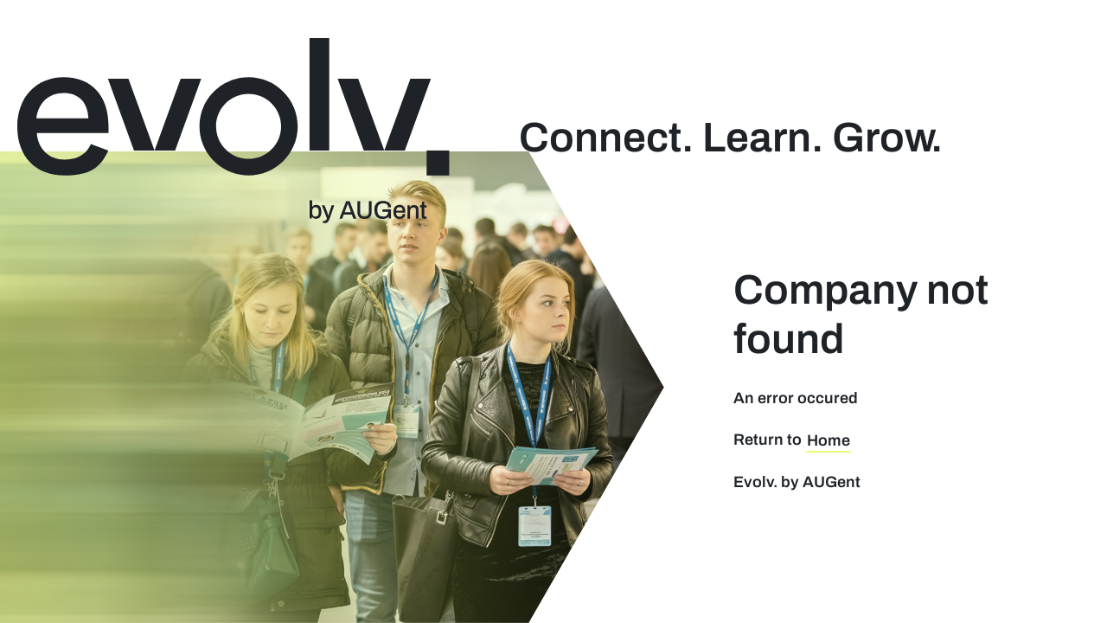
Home (828, 440)
